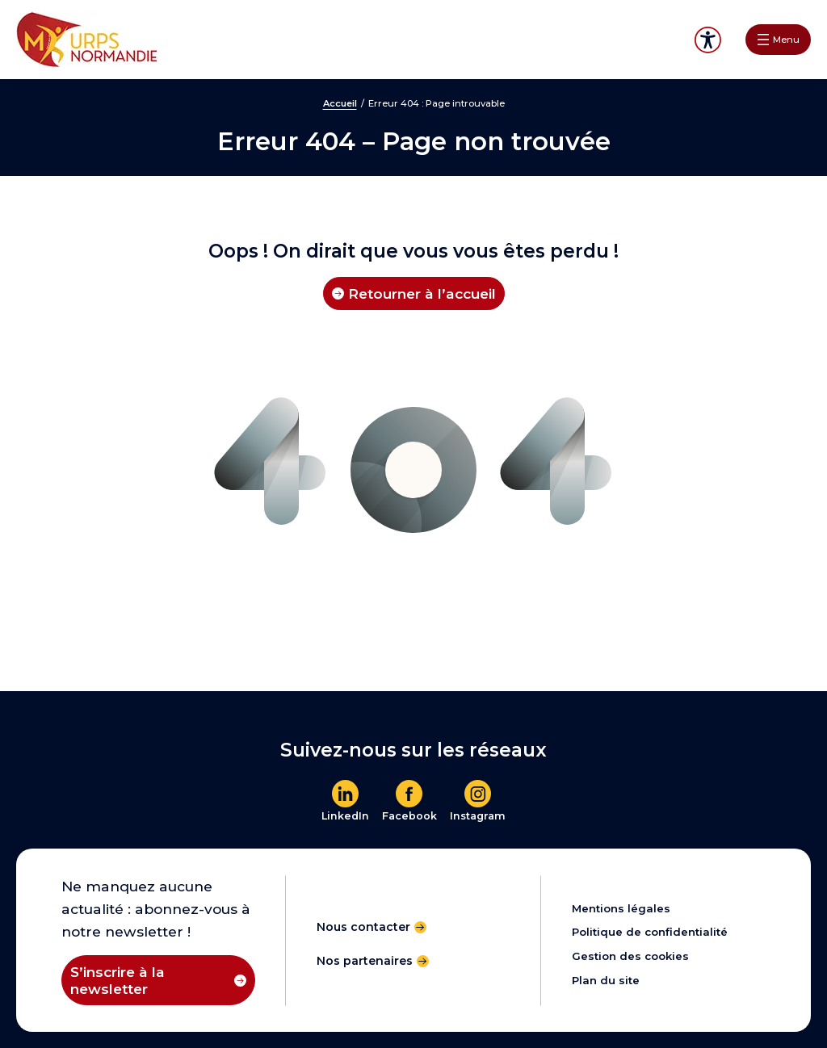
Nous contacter (363, 927)
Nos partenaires (365, 961)
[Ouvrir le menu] (778, 39)
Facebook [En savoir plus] (409, 816)
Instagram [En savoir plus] (478, 816)
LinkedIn (345, 816)
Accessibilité (708, 40)
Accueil (340, 103)
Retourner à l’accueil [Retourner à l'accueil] (422, 293)
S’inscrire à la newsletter (117, 980)
